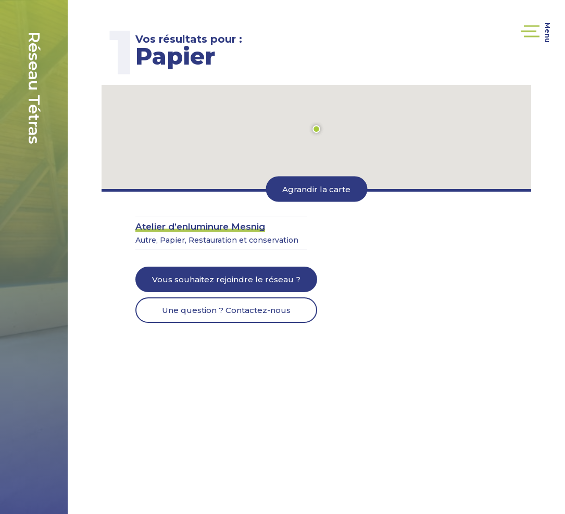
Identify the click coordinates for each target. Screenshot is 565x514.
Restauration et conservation (243, 240)
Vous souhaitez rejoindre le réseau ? (226, 279)
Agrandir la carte (316, 189)
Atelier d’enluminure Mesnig (200, 226)
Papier (172, 240)
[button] (316, 129)
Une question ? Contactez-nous (226, 310)
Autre (145, 240)
